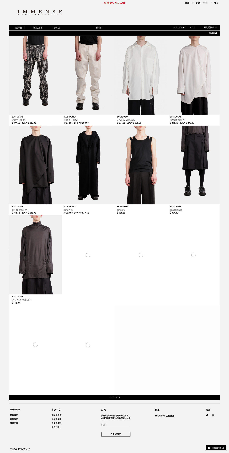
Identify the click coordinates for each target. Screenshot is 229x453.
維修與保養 (56, 419)
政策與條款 (56, 423)
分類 (98, 27)
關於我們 (14, 415)
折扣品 (57, 27)
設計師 (18, 27)
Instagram (179, 27)
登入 (216, 3)
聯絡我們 (14, 419)
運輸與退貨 (56, 415)
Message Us (216, 447)
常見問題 (55, 427)
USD (198, 3)
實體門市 (14, 423)
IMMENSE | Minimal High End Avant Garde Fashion (41, 12)
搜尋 (187, 3)
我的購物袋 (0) (210, 27)
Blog (192, 27)
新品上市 (38, 27)
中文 (205, 3)
